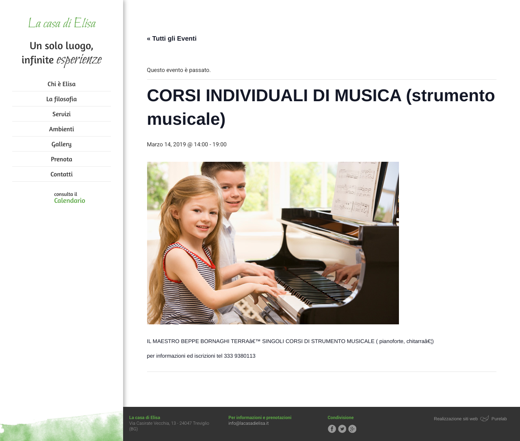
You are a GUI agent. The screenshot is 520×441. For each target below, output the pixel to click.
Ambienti (61, 129)
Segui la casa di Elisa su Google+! (352, 429)
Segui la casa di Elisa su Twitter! (342, 429)
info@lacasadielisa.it (248, 423)
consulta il (69, 198)
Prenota (61, 159)
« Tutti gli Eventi (172, 38)
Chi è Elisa (62, 84)
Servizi (61, 114)
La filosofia (61, 99)
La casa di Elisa (61, 24)
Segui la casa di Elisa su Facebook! (332, 429)
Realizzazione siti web (456, 419)
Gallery (62, 144)
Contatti (61, 174)
